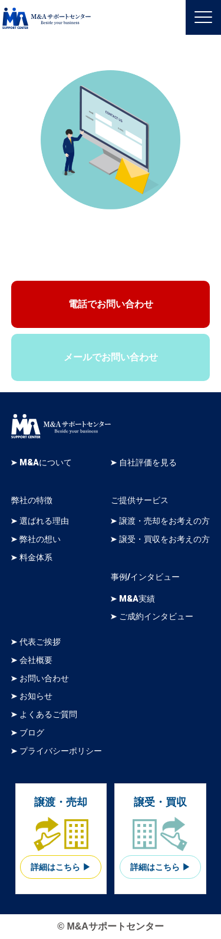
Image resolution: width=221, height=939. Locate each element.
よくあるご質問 (48, 715)
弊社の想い (40, 539)
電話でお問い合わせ (110, 304)
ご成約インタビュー (156, 617)
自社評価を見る (148, 463)
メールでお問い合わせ (111, 357)
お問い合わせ (44, 679)
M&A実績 (137, 599)
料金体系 (35, 558)
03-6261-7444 (121, 249)
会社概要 (35, 660)
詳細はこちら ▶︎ (61, 867)
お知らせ (35, 696)
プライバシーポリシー (60, 751)
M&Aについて (45, 463)
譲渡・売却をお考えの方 (164, 521)
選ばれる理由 (44, 521)
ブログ (31, 733)
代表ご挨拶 (40, 642)
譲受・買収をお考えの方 (164, 539)
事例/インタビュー (145, 577)
